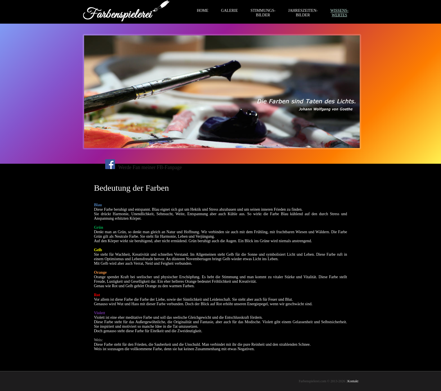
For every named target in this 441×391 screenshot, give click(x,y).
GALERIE (229, 10)
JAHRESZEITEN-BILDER (303, 12)
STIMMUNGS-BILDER (263, 12)
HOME (202, 10)
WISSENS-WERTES (339, 12)
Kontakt (352, 381)
